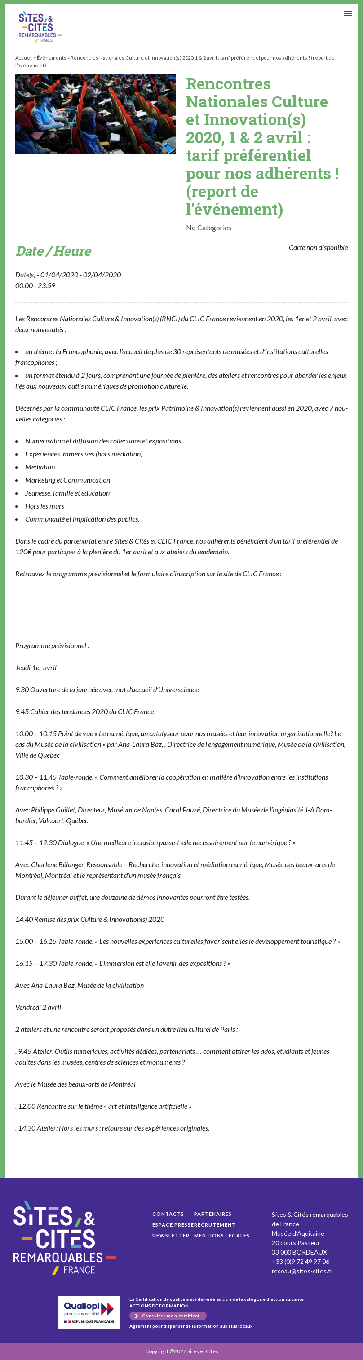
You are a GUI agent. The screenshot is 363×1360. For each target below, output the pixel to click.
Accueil (24, 58)
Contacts (168, 1214)
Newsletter (171, 1235)
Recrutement (215, 1225)
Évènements (51, 58)
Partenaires (213, 1214)
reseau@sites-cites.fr (302, 1271)
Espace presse (173, 1225)
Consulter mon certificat (171, 1315)
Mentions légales (222, 1235)
